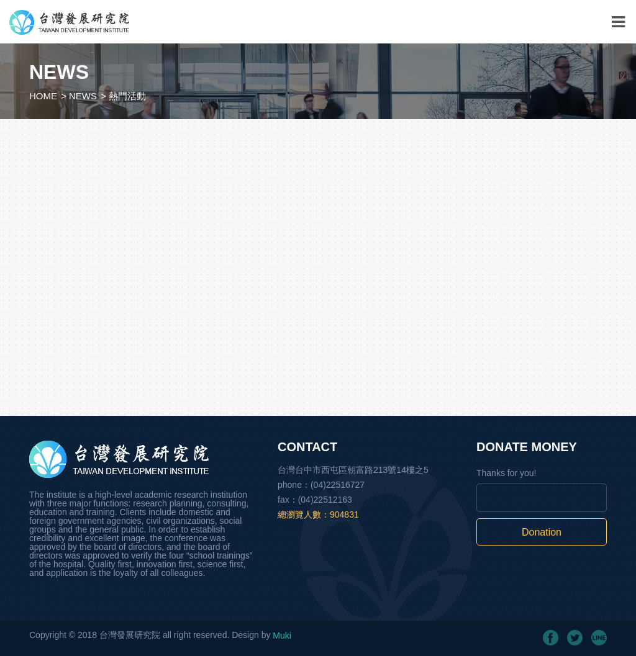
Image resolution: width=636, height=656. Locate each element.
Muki (282, 635)
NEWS (83, 96)
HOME (43, 96)
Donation (541, 532)
